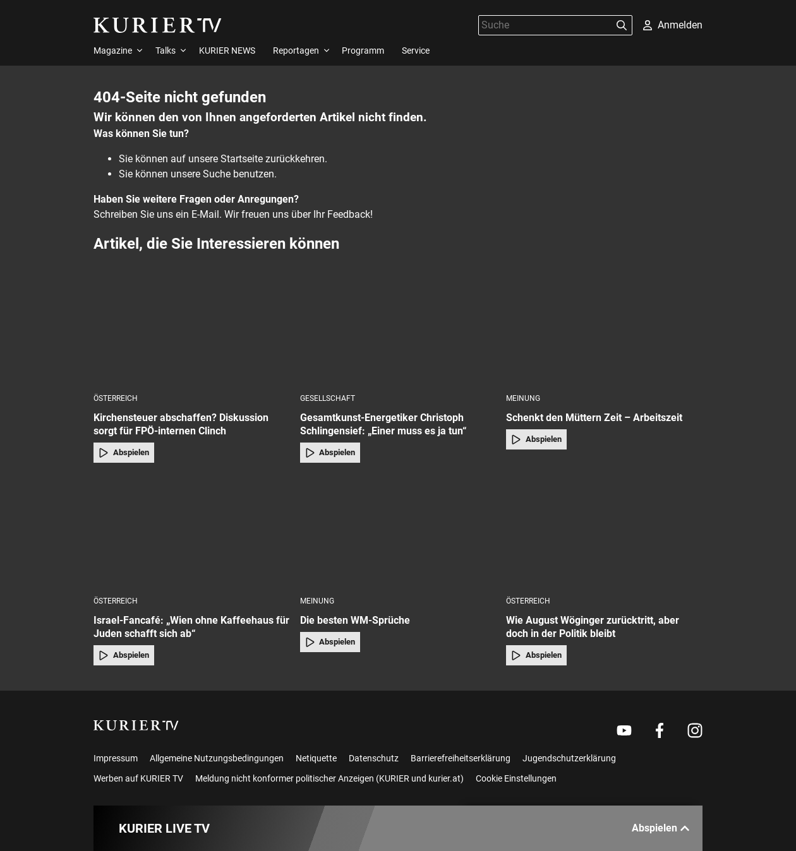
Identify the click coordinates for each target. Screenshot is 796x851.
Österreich (115, 398)
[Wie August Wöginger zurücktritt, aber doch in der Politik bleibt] (604, 533)
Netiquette (316, 758)
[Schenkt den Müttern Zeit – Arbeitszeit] (604, 330)
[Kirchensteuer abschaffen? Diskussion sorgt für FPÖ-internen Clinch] (191, 330)
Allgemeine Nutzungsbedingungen (217, 758)
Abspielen (124, 453)
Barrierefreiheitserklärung (460, 758)
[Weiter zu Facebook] (659, 730)
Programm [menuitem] (363, 50)
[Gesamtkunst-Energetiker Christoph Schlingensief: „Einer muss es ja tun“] (398, 330)
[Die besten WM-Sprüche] (398, 533)
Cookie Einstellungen (516, 778)
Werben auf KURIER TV (138, 778)
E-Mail (205, 214)
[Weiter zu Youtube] (624, 730)
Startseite (241, 159)
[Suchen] (622, 25)
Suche (217, 174)
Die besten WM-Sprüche (355, 620)
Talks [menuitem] (165, 50)
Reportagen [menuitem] (296, 50)
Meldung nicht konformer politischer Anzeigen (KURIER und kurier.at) (329, 778)
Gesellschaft (327, 398)
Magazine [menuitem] (112, 50)
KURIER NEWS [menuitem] (227, 50)
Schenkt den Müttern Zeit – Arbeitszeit (594, 418)
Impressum (115, 758)
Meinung (523, 398)
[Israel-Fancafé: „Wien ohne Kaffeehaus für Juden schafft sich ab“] (191, 533)
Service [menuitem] (416, 50)
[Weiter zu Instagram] (695, 730)
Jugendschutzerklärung (569, 758)
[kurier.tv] (136, 725)
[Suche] (545, 25)
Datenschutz (374, 758)
